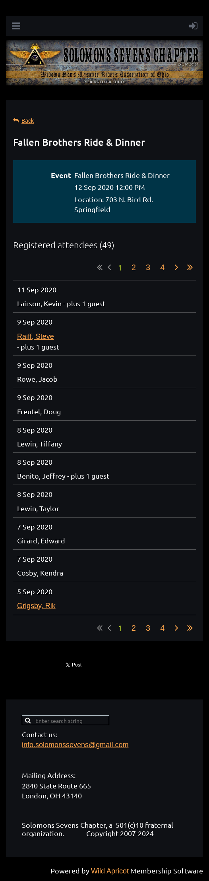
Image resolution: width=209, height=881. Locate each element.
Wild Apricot (110, 871)
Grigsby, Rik (36, 606)
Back (27, 121)
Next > (176, 267)
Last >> (190, 267)
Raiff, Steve (35, 336)
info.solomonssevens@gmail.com (75, 745)
